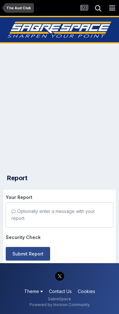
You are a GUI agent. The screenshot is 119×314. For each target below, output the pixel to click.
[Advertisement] (59, 107)
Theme (33, 291)
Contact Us (60, 291)
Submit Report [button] (27, 253)
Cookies (86, 291)
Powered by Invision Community (60, 304)
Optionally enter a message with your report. (53, 214)
